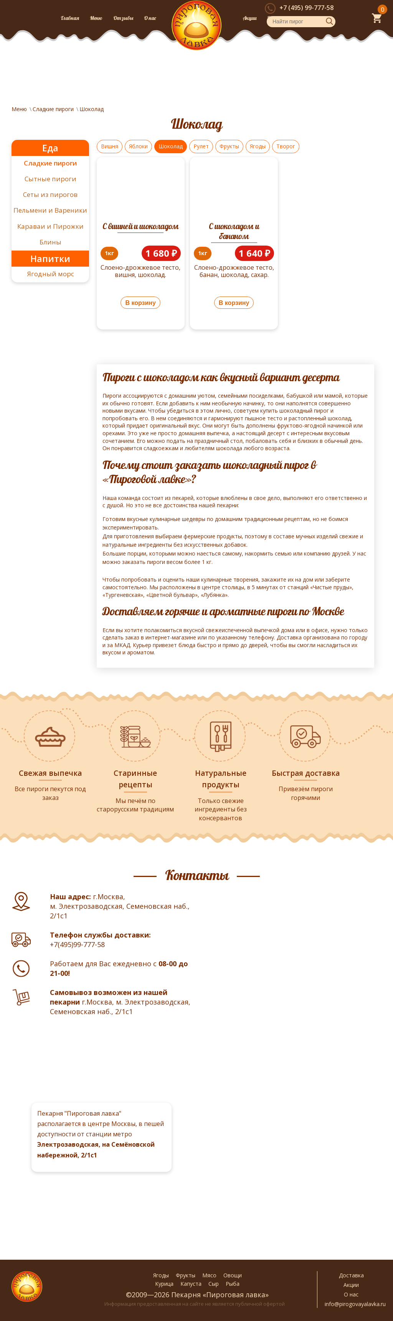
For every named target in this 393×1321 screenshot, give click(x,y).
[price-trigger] (109, 253)
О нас (150, 18)
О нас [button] (351, 1294)
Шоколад (171, 146)
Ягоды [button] (161, 1275)
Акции (249, 18)
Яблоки (138, 146)
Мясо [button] (209, 1275)
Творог (285, 146)
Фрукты (229, 146)
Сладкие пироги (50, 163)
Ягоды (258, 146)
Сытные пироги (50, 178)
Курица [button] (164, 1283)
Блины (50, 242)
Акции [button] (351, 1284)
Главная (70, 18)
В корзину (140, 303)
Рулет (201, 146)
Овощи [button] (232, 1275)
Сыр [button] (213, 1283)
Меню (96, 18)
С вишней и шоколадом (140, 226)
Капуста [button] (190, 1283)
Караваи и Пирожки (50, 226)
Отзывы (123, 18)
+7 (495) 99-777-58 (306, 7)
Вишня (109, 146)
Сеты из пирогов (50, 194)
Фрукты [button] (185, 1275)
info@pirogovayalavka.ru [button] (351, 1304)
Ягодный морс (50, 273)
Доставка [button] (351, 1275)
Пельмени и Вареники (50, 210)
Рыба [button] (232, 1283)
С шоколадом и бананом (234, 231)
